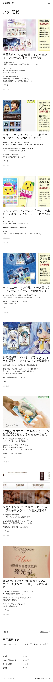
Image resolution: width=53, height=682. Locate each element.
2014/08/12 (6, 90)
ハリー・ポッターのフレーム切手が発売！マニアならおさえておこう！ (26, 136)
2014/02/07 (6, 462)
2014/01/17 (6, 536)
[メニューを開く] (49, 3)
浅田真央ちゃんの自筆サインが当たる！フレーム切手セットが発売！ (25, 56)
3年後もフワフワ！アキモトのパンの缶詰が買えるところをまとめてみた (26, 433)
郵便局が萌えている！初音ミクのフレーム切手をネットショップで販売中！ (26, 359)
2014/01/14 (6, 615)
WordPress (47, 678)
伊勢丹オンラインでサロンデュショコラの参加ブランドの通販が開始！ (25, 509)
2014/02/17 (6, 386)
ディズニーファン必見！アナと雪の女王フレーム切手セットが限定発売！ (26, 289)
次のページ (45, 632)
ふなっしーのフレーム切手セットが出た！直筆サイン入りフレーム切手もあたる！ (26, 213)
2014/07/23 (6, 165)
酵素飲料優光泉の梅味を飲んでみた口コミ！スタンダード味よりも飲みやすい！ (26, 584)
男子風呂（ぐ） (9, 3)
